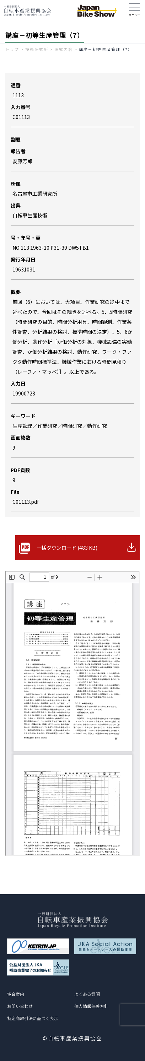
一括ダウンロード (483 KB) (67, 547)
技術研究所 (36, 49)
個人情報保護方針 (91, 1006)
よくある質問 (87, 994)
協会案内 (15, 994)
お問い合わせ (20, 1006)
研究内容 (63, 49)
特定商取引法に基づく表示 (32, 1018)
